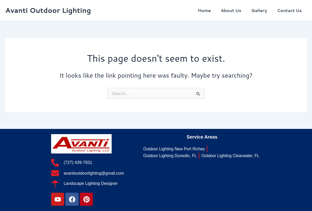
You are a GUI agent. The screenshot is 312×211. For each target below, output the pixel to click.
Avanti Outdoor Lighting (48, 10)
